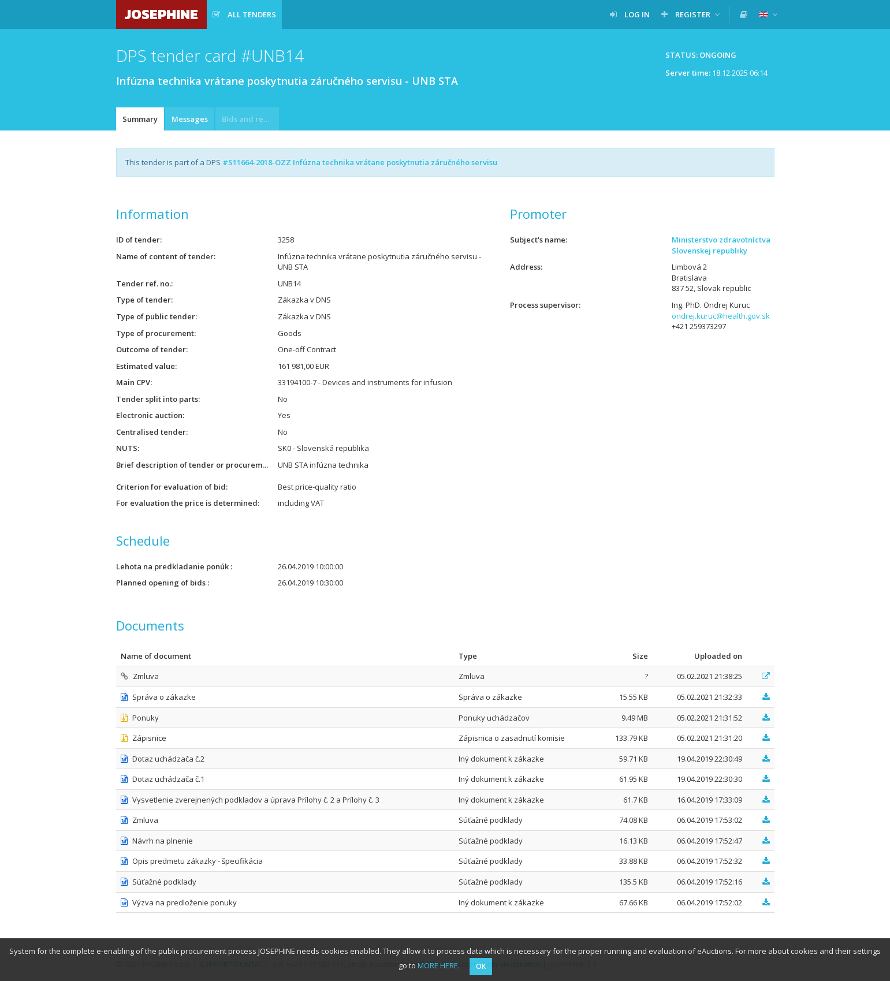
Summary (140, 119)
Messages (190, 119)
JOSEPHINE (161, 14)
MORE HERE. (439, 965)
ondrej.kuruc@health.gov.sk (721, 316)
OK (481, 966)
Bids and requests (250, 119)
